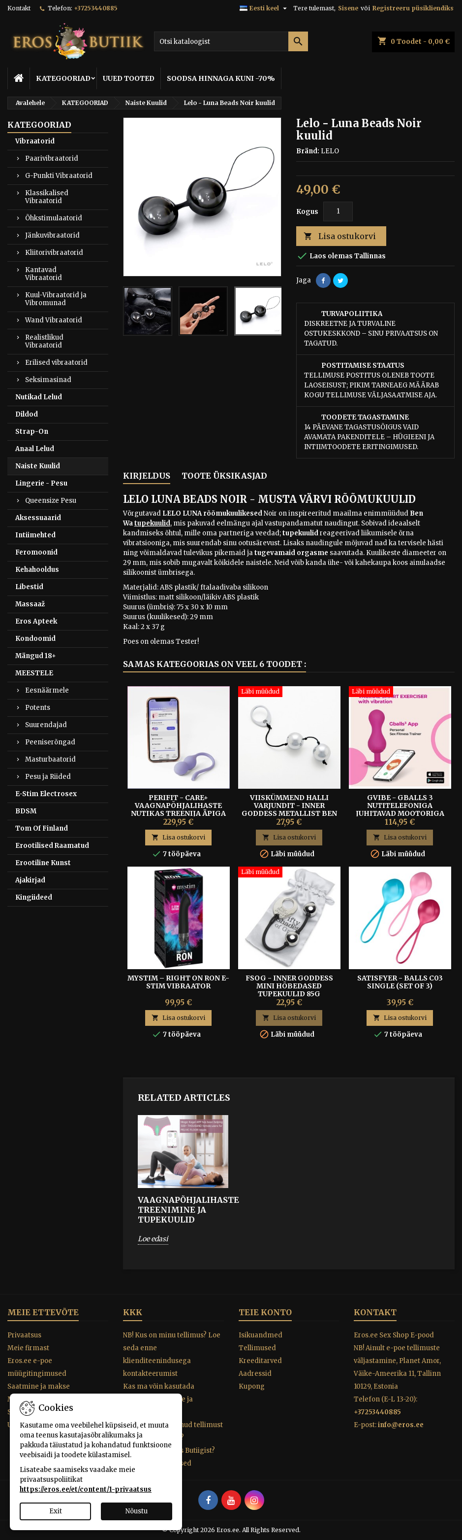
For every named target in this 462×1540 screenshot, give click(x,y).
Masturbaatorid (50, 759)
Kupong (252, 1386)
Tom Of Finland (41, 828)
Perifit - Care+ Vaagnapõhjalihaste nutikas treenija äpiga (178, 805)
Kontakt (19, 8)
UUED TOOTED (128, 78)
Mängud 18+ (35, 656)
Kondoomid (35, 638)
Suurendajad (46, 725)
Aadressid (255, 1373)
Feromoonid (36, 552)
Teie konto (265, 1312)
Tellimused (257, 1348)
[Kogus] (338, 211)
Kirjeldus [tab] (146, 476)
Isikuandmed (260, 1335)
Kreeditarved (260, 1361)
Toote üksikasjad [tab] (224, 476)
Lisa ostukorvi (340, 236)
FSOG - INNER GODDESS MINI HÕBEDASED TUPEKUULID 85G (289, 986)
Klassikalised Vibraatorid (46, 197)
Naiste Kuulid (37, 466)
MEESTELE (34, 673)
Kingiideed (33, 897)
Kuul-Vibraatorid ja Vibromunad (56, 299)
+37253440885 (96, 8)
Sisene (348, 8)
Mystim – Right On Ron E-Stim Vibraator (178, 982)
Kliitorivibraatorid (54, 252)
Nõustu (136, 1511)
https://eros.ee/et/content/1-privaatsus (86, 1489)
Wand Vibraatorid (53, 320)
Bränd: (307, 151)
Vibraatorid (35, 141)
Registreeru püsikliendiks (413, 8)
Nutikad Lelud (38, 397)
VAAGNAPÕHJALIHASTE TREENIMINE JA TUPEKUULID (183, 1210)
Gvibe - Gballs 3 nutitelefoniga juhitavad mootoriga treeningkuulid (400, 809)
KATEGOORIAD (63, 78)
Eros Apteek (36, 621)
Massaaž (30, 604)
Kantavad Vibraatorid (43, 274)
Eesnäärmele (47, 690)
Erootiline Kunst (43, 863)
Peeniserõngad (50, 742)
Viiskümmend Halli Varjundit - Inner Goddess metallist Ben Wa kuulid (289, 809)
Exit (55, 1511)
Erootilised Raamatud (52, 845)
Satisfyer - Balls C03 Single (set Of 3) (400, 982)
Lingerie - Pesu (41, 483)
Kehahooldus (37, 569)
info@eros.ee (401, 1425)
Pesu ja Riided (48, 776)
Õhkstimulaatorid (53, 218)
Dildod (26, 414)
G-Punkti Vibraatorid (58, 176)
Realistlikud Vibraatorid (44, 341)
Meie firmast (28, 1348)
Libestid (29, 587)
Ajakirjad (30, 880)
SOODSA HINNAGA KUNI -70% (221, 78)
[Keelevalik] (264, 8)
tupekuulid (152, 523)
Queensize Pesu (50, 500)
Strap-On (31, 431)
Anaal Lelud (34, 449)
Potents (37, 707)
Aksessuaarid (38, 518)
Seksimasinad (48, 380)
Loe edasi (153, 1238)
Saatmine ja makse (38, 1386)
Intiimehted (35, 535)
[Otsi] (231, 41)
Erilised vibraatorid (56, 362)
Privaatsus (24, 1335)
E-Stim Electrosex (46, 794)
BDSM (25, 811)
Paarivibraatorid (51, 158)
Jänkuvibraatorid (52, 235)
